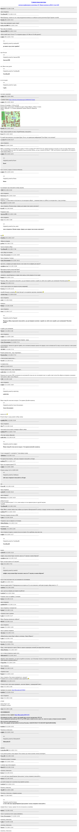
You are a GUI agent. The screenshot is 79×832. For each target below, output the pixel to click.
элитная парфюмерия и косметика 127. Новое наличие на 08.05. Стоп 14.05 (38, 5)
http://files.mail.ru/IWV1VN (22, 714)
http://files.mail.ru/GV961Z (18, 690)
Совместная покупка (38, 2)
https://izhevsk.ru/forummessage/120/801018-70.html (22, 99)
